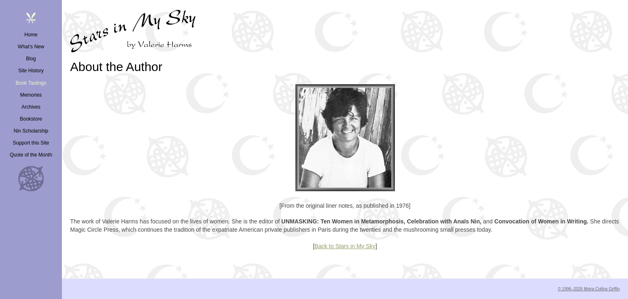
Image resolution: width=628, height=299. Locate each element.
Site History (30, 71)
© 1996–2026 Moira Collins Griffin (589, 289)
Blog (31, 59)
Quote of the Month (31, 155)
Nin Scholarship (31, 131)
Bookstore (31, 119)
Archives (30, 107)
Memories (31, 95)
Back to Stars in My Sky (344, 246)
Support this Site (31, 143)
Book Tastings (31, 83)
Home (31, 35)
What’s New (31, 47)
